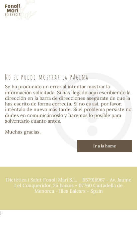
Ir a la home (104, 145)
